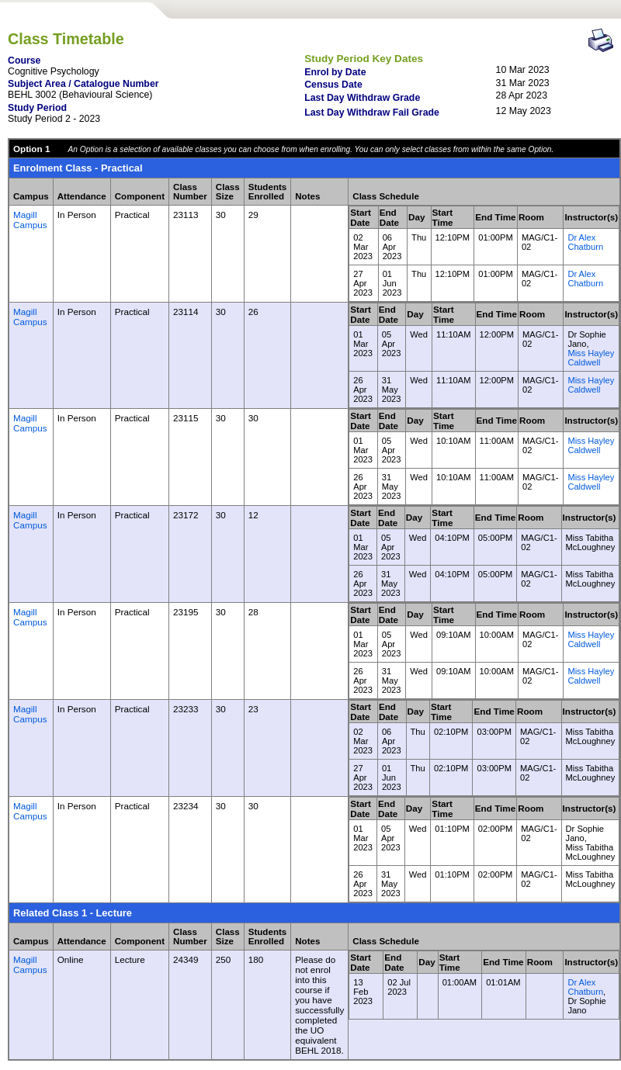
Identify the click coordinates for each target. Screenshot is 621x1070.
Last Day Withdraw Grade (362, 97)
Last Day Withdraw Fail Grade (371, 112)
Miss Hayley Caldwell (590, 357)
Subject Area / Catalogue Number (83, 83)
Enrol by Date (335, 72)
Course (24, 60)
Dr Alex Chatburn (585, 242)
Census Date (333, 84)
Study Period (37, 107)
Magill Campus (30, 219)
